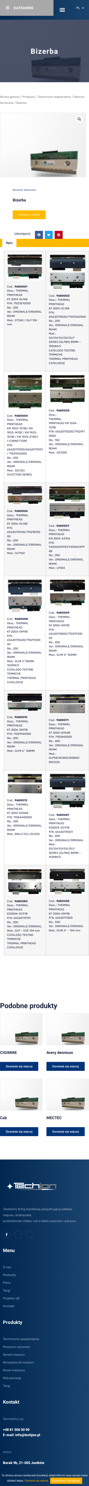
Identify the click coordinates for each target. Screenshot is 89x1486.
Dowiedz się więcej (36, 1480)
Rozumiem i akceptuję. (66, 1480)
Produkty (28, 97)
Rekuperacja (12, 1378)
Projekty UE (11, 1298)
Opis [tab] (9, 243)
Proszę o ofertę (29, 214)
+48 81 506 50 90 (16, 1429)
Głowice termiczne (24, 190)
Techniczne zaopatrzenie (54, 97)
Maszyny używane (16, 1347)
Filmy (7, 1283)
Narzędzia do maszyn (18, 1362)
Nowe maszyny (14, 1370)
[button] (62, 9)
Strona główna (10, 97)
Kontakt (8, 1306)
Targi (6, 1290)
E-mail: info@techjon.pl (21, 1435)
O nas (7, 1267)
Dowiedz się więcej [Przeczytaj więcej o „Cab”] (19, 1131)
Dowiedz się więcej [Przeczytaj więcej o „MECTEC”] (65, 1131)
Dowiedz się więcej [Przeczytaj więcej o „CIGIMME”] (19, 1066)
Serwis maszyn (14, 1354)
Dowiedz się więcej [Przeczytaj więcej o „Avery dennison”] (65, 1066)
